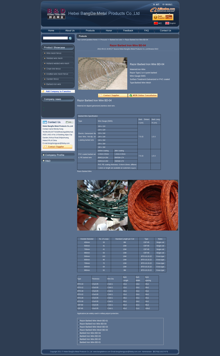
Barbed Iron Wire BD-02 (90, 339)
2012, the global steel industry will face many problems (57, 108)
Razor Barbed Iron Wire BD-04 (93, 324)
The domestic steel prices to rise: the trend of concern (58, 110)
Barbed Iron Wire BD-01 (90, 342)
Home (95, 40)
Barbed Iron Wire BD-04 (90, 333)
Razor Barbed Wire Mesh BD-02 (94, 330)
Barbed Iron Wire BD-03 (90, 336)
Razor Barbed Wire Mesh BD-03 (94, 327)
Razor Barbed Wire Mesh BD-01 (94, 321)
